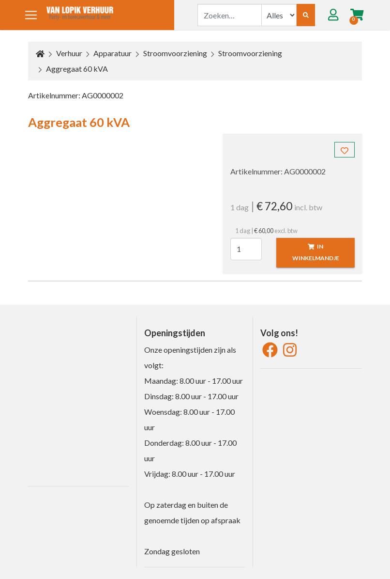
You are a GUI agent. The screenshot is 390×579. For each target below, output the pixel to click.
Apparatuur (112, 53)
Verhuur (69, 53)
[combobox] (229, 15)
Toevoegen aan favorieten (348, 152)
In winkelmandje (315, 252)
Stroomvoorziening (175, 53)
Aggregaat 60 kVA (77, 68)
